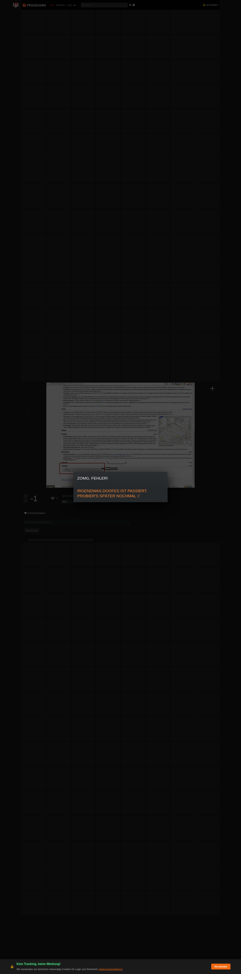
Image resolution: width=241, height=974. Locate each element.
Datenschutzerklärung (110, 969)
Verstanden (220, 966)
